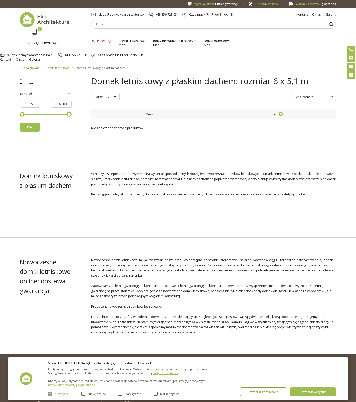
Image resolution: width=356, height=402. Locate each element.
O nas (316, 14)
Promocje (104, 35)
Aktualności (107, 348)
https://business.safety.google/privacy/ (71, 385)
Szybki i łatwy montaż (177, 356)
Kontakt (302, 14)
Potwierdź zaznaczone (263, 392)
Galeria (331, 14)
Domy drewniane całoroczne (175, 35)
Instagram (323, 341)
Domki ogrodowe (217, 35)
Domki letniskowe (132, 35)
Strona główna (29, 49)
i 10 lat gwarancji (216, 4)
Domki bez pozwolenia (179, 340)
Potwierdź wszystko (313, 392)
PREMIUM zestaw (174, 348)
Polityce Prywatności (165, 373)
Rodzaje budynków (42, 35)
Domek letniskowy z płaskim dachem (101, 49)
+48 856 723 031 (167, 14)
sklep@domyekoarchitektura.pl (121, 14)
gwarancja (316, 4)
